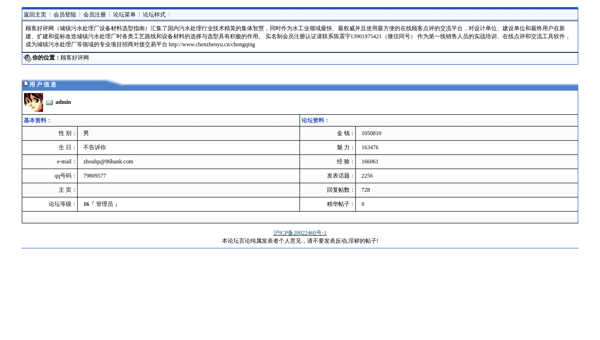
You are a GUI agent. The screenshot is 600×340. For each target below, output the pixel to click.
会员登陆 (64, 14)
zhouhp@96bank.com (108, 161)
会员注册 (94, 14)
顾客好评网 (75, 57)
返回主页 (35, 14)
